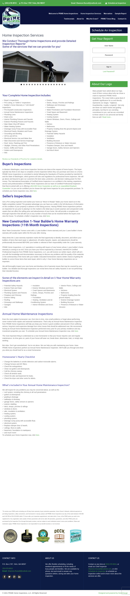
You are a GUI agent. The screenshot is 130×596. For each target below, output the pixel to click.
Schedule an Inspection (117, 3)
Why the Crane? (92, 19)
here (35, 191)
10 (45, 84)
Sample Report (120, 14)
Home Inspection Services (91, 14)
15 (59, 84)
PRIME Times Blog (108, 19)
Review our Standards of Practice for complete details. (22, 159)
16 (62, 84)
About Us (80, 19)
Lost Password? (109, 71)
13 (54, 84)
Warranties (108, 14)
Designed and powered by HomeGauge (113, 593)
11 (48, 84)
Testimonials (69, 19)
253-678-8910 (7, 568)
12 (51, 84)
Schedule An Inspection (97, 571)
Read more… (107, 117)
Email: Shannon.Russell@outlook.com (86, 3)
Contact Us (122, 19)
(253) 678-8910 (10, 3)
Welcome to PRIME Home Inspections (63, 14)
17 (65, 84)
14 (56, 84)
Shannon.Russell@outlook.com (19, 571)
